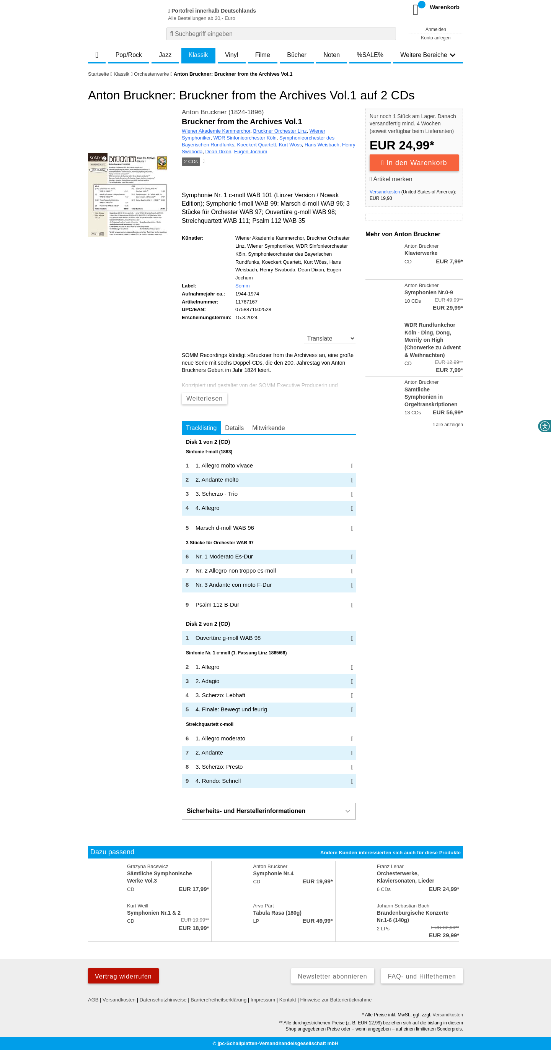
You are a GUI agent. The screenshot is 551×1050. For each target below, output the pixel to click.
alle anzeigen (448, 424)
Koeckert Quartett (256, 145)
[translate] (330, 338)
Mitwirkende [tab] (268, 428)
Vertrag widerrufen (123, 976)
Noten (331, 55)
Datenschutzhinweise (163, 1000)
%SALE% (370, 55)
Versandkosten (385, 192)
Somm (242, 286)
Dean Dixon (218, 151)
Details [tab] (234, 428)
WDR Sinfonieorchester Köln (244, 138)
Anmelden (435, 29)
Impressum (263, 1000)
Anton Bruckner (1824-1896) (223, 112)
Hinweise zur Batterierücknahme (336, 1000)
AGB (93, 1000)
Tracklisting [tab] (201, 428)
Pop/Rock (129, 55)
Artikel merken (391, 179)
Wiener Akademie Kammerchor (216, 131)
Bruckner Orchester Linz (279, 131)
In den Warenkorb (414, 163)
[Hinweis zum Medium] (203, 161)
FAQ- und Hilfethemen (422, 976)
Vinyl (231, 55)
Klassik (198, 55)
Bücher (296, 55)
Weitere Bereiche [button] (427, 55)
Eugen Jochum (250, 151)
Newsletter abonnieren (332, 976)
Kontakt (287, 1000)
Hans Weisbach (322, 145)
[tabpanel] (269, 613)
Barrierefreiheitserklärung (218, 1000)
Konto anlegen (435, 38)
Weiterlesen (204, 398)
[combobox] (281, 34)
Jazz (165, 55)
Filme (262, 55)
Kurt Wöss (290, 145)
